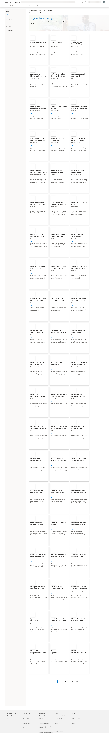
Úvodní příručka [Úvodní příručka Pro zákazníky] (26, 718)
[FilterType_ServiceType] (7, 30)
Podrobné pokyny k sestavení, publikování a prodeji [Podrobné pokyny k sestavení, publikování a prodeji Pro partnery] (45, 726)
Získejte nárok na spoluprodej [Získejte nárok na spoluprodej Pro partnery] (45, 730)
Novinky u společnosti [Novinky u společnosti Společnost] (76, 718)
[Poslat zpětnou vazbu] (76, 2)
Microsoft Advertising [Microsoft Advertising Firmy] (58, 728)
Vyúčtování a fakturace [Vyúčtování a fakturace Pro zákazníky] (27, 730)
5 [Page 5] (72, 681)
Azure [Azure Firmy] (55, 721)
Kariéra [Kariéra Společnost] (73, 715)
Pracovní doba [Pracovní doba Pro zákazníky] (25, 715)
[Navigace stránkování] (69, 682)
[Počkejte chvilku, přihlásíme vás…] (104, 2)
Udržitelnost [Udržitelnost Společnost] (74, 726)
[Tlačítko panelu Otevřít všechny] (5, 5)
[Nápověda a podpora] (79, 2)
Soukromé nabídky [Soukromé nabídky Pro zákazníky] (26, 723)
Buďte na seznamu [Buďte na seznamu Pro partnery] (42, 718)
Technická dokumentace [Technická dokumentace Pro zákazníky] (27, 721)
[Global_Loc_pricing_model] (7, 33)
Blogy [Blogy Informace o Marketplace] (6, 718)
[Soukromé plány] (85, 2)
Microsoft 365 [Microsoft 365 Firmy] (57, 726)
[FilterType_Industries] (7, 26)
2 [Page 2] (62, 681)
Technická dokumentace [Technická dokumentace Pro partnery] (44, 723)
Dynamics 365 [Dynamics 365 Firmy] (57, 723)
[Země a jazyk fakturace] (94, 2)
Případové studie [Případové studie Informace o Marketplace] (8, 721)
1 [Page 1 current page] (58, 681)
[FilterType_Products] (7, 23)
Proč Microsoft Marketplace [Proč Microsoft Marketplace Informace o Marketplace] (10, 715)
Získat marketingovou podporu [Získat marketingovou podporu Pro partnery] (45, 721)
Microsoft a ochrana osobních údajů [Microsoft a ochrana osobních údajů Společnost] (79, 721)
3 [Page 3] (65, 681)
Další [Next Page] (77, 681)
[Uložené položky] (82, 2)
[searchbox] (17, 15)
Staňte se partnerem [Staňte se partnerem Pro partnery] (43, 715)
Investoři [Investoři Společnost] (73, 723)
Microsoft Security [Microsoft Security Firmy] (58, 718)
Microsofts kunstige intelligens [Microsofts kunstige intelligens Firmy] (60, 715)
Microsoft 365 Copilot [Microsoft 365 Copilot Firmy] (58, 731)
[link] (38, 49)
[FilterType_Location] (7, 19)
